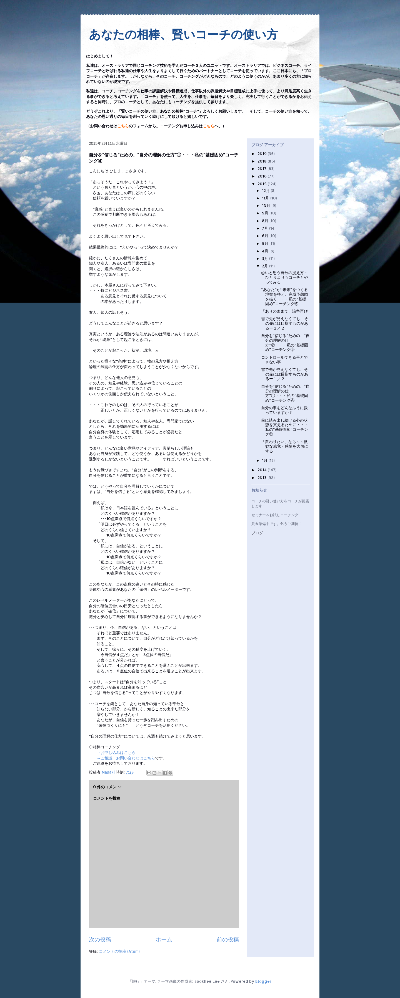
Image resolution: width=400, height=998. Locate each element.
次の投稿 (100, 939)
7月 (265, 228)
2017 (263, 168)
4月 (265, 251)
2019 (263, 153)
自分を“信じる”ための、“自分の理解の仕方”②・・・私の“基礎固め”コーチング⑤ (285, 342)
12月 (266, 190)
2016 (263, 176)
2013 (263, 477)
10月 (266, 205)
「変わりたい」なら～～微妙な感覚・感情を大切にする (284, 446)
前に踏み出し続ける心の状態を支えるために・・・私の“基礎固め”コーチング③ (284, 427)
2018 (263, 161)
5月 (265, 243)
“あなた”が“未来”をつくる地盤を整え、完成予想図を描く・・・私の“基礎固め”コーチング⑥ (284, 296)
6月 (265, 235)
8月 (265, 220)
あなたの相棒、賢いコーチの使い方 (183, 34)
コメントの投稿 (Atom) (119, 951)
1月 (265, 460)
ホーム (164, 939)
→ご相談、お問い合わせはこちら (126, 758)
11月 (266, 198)
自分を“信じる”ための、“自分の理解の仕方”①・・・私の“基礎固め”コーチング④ (285, 393)
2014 (263, 469)
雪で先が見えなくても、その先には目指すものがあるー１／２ (284, 374)
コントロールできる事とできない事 (284, 359)
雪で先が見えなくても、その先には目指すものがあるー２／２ (284, 323)
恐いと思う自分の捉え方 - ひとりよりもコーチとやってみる (284, 277)
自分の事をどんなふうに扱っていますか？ (284, 410)
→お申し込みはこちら (116, 752)
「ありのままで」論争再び (284, 311)
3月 (265, 258)
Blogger (263, 981)
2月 (265, 266)
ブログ (257, 533)
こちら (123, 126)
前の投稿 (228, 939)
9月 (265, 213)
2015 (263, 183)
